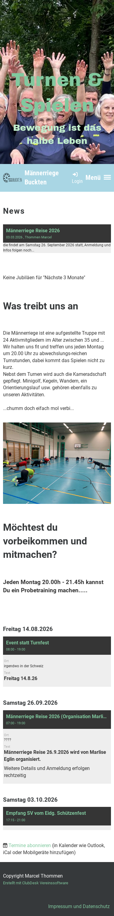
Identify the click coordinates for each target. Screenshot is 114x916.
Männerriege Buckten (42, 177)
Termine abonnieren (29, 845)
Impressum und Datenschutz (79, 906)
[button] (57, 661)
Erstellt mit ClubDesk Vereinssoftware (35, 883)
